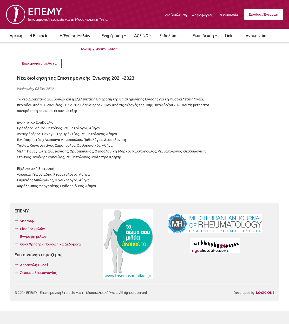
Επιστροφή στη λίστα (39, 63)
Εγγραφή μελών (33, 236)
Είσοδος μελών (32, 229)
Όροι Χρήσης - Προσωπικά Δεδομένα (50, 244)
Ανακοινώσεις (107, 49)
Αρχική (86, 49)
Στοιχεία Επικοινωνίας (38, 273)
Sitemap (27, 221)
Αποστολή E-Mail (34, 265)
